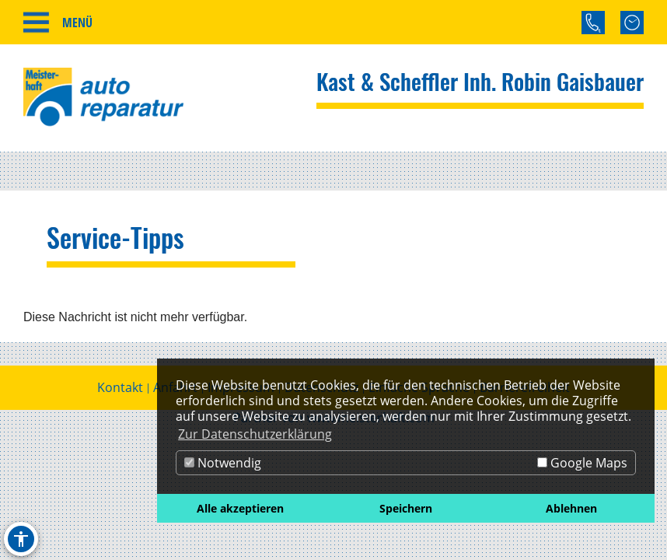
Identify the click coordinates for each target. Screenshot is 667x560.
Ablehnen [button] (571, 508)
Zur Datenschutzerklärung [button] (255, 434)
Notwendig (222, 462)
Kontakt (120, 387)
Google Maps (582, 462)
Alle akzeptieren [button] (240, 508)
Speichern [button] (405, 508)
